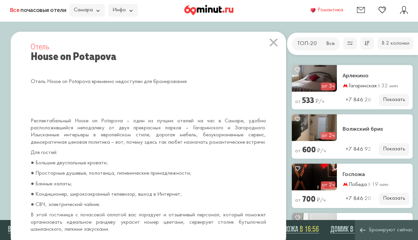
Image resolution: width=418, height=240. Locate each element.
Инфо (123, 10)
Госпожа (354, 174)
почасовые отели (38, 10)
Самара (86, 10)
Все (330, 43)
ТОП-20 (307, 43)
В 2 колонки (395, 43)
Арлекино (356, 75)
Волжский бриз (363, 129)
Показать (394, 99)
